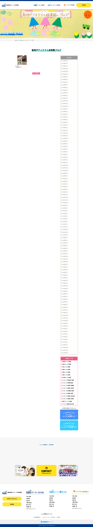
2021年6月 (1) (65, 213)
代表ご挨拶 (28, 496)
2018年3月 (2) (65, 307)
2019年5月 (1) (65, 272)
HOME (16, 40)
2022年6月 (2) (65, 181)
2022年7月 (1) (65, 178)
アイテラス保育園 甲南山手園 (68, 404)
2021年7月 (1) (65, 210)
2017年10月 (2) (65, 320)
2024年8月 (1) (65, 111)
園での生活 (28, 504)
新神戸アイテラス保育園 (67, 401)
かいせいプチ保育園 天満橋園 (68, 385)
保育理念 (28, 498)
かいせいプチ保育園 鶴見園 (67, 382)
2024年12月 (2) (65, 100)
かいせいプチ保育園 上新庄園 (68, 388)
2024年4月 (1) (65, 122)
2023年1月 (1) (65, 162)
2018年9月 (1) (65, 291)
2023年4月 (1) (65, 154)
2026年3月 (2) (65, 60)
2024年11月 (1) (65, 103)
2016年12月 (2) (65, 347)
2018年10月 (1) (65, 288)
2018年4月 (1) (65, 304)
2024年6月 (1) (65, 116)
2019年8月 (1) (65, 267)
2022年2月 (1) (65, 192)
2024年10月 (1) (65, 106)
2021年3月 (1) (65, 221)
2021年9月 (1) (65, 205)
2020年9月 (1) (65, 237)
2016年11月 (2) (65, 350)
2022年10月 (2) (65, 170)
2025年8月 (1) (65, 79)
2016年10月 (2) (65, 352)
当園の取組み (29, 502)
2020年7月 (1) (65, 242)
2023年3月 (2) (65, 157)
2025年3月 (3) (65, 92)
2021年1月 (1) (65, 226)
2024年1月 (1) (65, 130)
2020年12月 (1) (65, 229)
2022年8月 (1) (65, 175)
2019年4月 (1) (65, 275)
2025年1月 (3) (65, 98)
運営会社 (58, 517)
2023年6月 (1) (65, 149)
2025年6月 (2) (65, 84)
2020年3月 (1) (65, 248)
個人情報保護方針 (37, 517)
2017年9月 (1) (65, 323)
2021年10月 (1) (65, 202)
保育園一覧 (28, 506)
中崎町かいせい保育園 (66, 361)
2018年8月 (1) (65, 293)
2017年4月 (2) (65, 336)
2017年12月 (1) (65, 315)
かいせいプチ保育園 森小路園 (68, 390)
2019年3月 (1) (65, 277)
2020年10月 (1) (65, 234)
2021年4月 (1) (65, 218)
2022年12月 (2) (65, 165)
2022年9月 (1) (65, 173)
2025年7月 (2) (65, 82)
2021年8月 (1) (65, 208)
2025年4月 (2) (65, 90)
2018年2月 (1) (65, 309)
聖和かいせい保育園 (66, 369)
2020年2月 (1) (65, 250)
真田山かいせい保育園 (66, 364)
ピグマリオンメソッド (30, 508)
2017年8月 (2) (65, 325)
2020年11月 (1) (65, 232)
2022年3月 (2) (65, 189)
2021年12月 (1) (65, 197)
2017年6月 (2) (65, 331)
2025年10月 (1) (65, 74)
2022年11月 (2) (65, 167)
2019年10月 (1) (65, 261)
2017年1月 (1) (65, 344)
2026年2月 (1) (65, 63)
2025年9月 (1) (65, 76)
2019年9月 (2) (65, 264)
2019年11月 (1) (65, 259)
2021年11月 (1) (65, 200)
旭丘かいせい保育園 (66, 366)
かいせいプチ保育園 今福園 (67, 393)
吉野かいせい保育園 (66, 374)
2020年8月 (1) (65, 240)
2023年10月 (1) (65, 138)
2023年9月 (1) (65, 141)
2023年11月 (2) (65, 135)
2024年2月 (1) (65, 127)
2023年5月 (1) (65, 151)
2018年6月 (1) (65, 299)
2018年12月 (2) (65, 285)
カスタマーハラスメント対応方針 (48, 517)
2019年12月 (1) (65, 256)
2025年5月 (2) (65, 87)
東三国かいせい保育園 (66, 377)
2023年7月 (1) (65, 146)
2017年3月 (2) (65, 339)
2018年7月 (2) (65, 296)
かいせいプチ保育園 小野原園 (68, 398)
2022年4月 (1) (65, 186)
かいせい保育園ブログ (21, 40)
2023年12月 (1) (65, 133)
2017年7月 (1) (65, 328)
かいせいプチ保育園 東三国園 (68, 380)
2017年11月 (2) (65, 317)
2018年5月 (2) (65, 301)
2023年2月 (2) (65, 159)
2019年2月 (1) (65, 280)
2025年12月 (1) (65, 68)
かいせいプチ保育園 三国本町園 (68, 396)
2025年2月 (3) (65, 95)
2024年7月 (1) (65, 114)
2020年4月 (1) (65, 245)
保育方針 (28, 500)
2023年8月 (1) (65, 143)
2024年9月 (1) (65, 108)
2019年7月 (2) (65, 269)
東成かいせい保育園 (66, 372)
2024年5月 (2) (65, 119)
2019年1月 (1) (65, 283)
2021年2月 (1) (65, 224)
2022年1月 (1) (65, 194)
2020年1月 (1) (65, 253)
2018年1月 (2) (65, 312)
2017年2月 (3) (65, 342)
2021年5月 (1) (65, 216)
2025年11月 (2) (65, 71)
